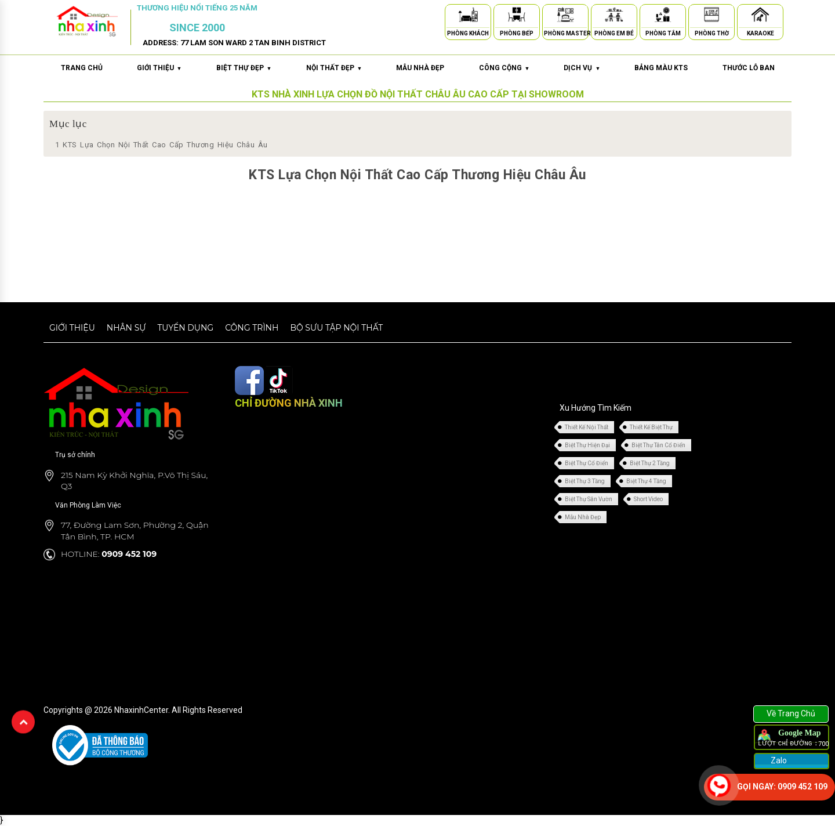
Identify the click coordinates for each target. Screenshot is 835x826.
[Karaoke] (760, 16)
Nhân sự (126, 328)
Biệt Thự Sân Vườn (588, 499)
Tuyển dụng (185, 328)
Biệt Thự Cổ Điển (586, 463)
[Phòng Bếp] (516, 16)
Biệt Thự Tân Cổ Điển (658, 445)
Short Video (648, 499)
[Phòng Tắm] (662, 16)
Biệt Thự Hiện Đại (587, 445)
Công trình (251, 328)
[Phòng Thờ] (711, 16)
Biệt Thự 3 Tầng (585, 481)
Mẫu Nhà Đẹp (583, 517)
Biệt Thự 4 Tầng (646, 481)
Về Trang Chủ (791, 713)
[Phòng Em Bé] (614, 16)
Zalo (778, 760)
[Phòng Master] (565, 16)
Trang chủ (82, 68)
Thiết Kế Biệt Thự (651, 427)
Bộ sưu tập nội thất (336, 328)
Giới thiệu (72, 328)
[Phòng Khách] (467, 16)
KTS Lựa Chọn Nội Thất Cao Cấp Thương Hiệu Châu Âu (161, 144)
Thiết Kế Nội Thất (586, 427)
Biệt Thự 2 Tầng (650, 463)
